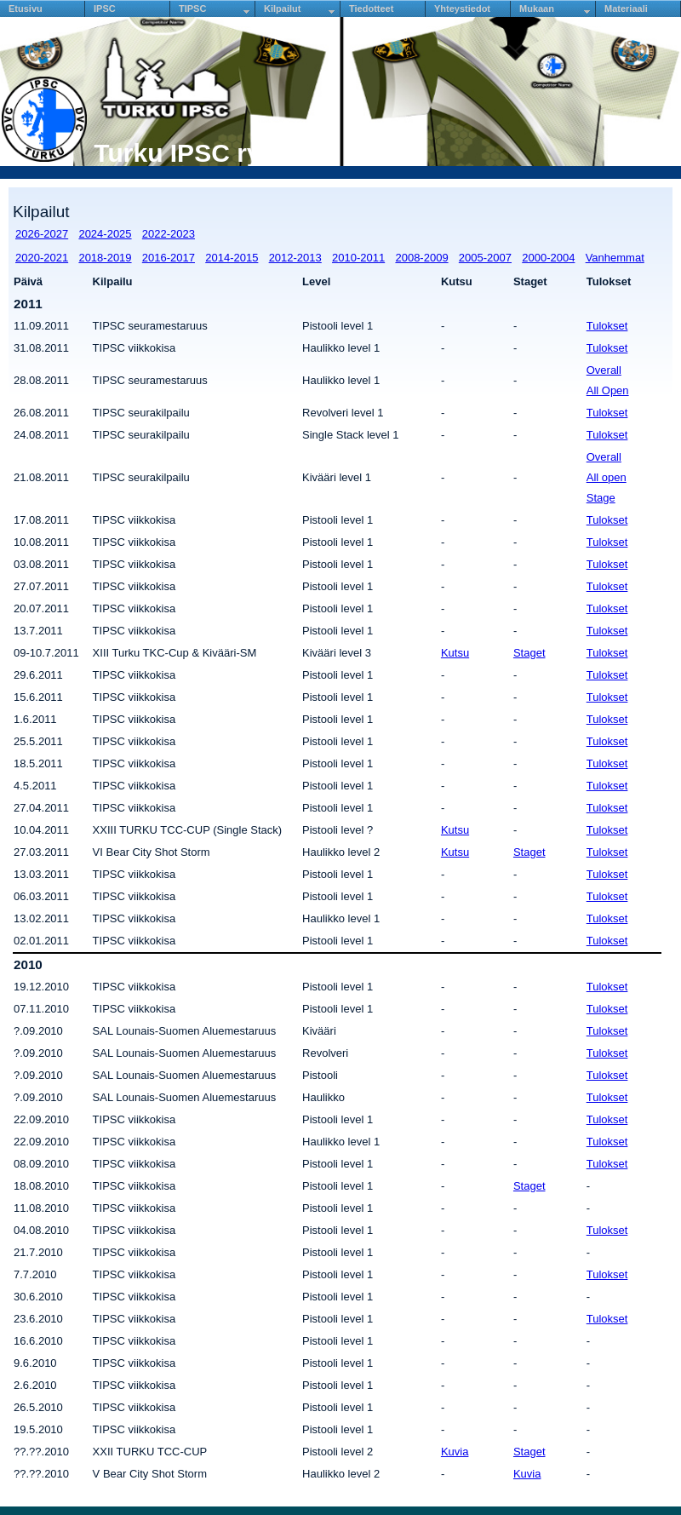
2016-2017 (168, 257)
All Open (608, 390)
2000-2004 (548, 257)
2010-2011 (358, 257)
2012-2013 (295, 257)
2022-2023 (168, 233)
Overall (604, 370)
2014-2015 (231, 257)
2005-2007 (485, 257)
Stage (601, 497)
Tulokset (607, 325)
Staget (529, 652)
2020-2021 (41, 257)
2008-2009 (421, 257)
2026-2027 (41, 233)
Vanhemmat (615, 257)
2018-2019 (104, 257)
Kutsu (455, 652)
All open (607, 477)
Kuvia (455, 1451)
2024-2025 (104, 233)
